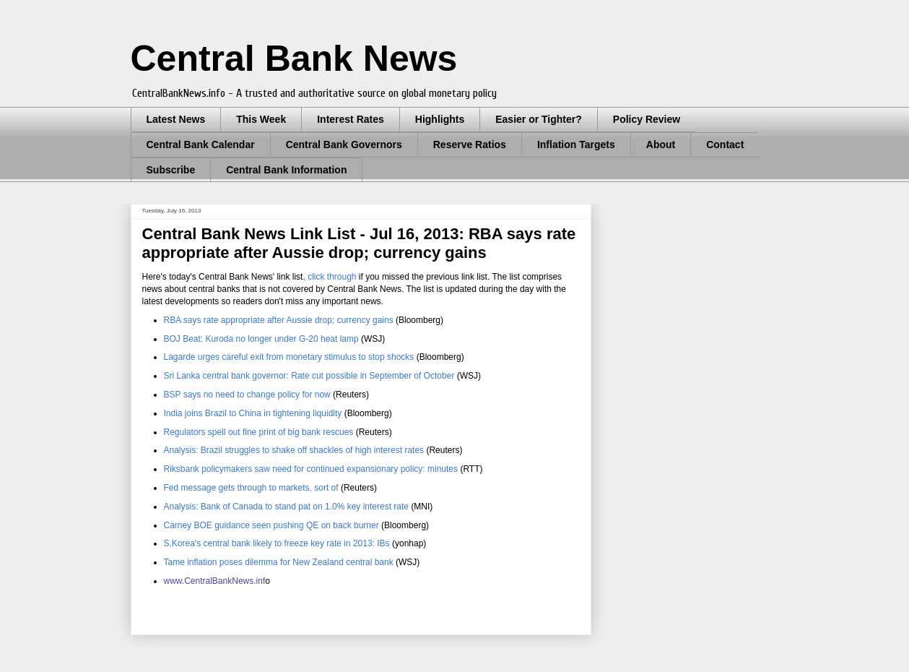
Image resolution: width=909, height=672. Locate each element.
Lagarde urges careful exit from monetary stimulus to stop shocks (289, 357)
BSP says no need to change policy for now (249, 394)
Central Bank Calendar (201, 144)
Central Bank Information (286, 170)
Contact (725, 144)
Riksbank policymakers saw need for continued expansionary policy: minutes (311, 469)
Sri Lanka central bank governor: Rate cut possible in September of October (310, 376)
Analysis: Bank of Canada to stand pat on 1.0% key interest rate (288, 506)
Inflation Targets (576, 144)
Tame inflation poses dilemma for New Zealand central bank (278, 562)
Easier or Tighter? (538, 119)
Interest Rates (350, 119)
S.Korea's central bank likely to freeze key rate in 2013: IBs (277, 543)
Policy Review (646, 119)
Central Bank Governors (344, 144)
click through (333, 277)
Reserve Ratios (469, 144)
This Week (261, 119)
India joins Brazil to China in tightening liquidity (253, 413)
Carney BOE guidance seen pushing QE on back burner (271, 525)
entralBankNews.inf (228, 581)
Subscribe (171, 170)
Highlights (439, 119)
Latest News (176, 119)
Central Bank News (294, 58)
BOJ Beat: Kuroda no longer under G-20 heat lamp (261, 339)
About (660, 144)
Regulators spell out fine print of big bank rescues (259, 432)
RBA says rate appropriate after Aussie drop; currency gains (278, 320)
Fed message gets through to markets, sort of (251, 488)
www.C (177, 581)
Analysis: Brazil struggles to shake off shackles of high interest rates (294, 450)
